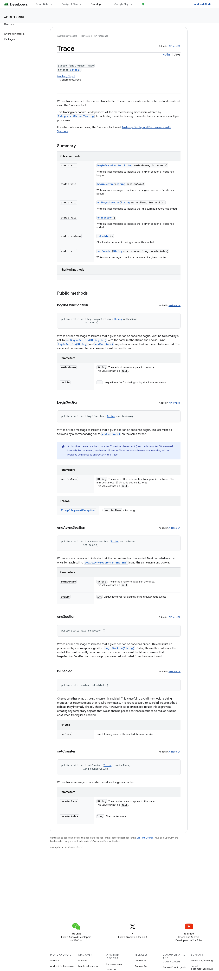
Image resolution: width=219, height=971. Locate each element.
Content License (145, 837)
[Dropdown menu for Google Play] (133, 4)
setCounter (104, 251)
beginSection (106, 184)
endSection (104, 217)
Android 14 (141, 966)
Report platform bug (202, 960)
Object (74, 69)
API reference (14, 17)
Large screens (114, 964)
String (128, 165)
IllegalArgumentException (78, 510)
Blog (148, 4)
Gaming (82, 960)
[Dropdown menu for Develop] (105, 4)
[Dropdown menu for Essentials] (52, 4)
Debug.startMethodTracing (76, 116)
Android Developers (67, 35)
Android (54, 960)
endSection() (104, 344)
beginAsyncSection (109, 165)
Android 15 (140, 960)
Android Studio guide (174, 967)
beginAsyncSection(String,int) (106, 562)
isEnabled (103, 236)
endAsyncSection (108, 202)
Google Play (121, 4)
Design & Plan (70, 4)
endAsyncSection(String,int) (86, 340)
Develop (85, 35)
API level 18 (175, 46)
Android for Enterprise (62, 966)
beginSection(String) (73, 344)
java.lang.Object (66, 76)
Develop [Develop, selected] (96, 4)
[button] (22, 39)
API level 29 (175, 305)
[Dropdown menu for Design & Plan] (82, 4)
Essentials (42, 4)
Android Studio (203, 4)
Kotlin (166, 54)
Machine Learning (88, 966)
